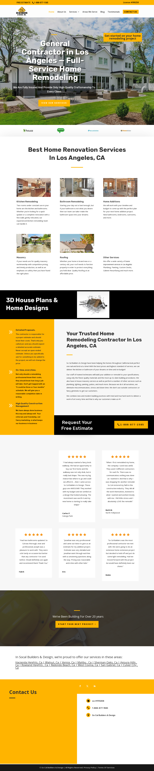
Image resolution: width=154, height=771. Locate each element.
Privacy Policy (90, 767)
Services (73, 12)
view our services (54, 103)
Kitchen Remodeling (27, 201)
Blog (102, 12)
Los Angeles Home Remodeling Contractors (118, 739)
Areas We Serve (90, 12)
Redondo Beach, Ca (63, 665)
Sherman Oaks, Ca (105, 662)
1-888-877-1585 (100, 708)
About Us (61, 12)
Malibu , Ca (84, 662)
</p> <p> (38, 725)
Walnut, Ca (52, 662)
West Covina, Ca (88, 665)
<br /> (122, 51)
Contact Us (130, 12)
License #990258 (131, 2)
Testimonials (114, 12)
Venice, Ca (68, 662)
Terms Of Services (106, 767)
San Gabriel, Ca (110, 665)
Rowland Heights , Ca (35, 665)
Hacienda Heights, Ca (28, 662)
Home (51, 12)
